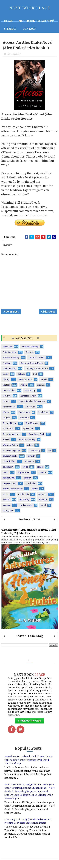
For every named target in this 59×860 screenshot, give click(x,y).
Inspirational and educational (32, 401)
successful (43, 500)
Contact (29, 28)
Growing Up (30, 390)
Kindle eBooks (9, 407)
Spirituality (28, 429)
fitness (40, 467)
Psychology (43, 412)
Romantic (24, 418)
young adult (8, 511)
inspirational (23, 472)
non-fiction (31, 483)
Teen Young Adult (36, 434)
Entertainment (25, 379)
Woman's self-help (27, 440)
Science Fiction (9, 423)
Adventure (7, 347)
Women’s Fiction (10, 445)
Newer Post (11, 311)
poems (35, 489)
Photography (24, 412)
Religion (6, 418)
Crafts (5, 374)
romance (42, 494)
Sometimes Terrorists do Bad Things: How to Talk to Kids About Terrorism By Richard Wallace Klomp (28, 760)
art (49, 450)
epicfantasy (8, 467)
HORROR (7, 396)
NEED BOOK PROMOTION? (36, 21)
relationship (23, 494)
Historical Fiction (28, 396)
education (29, 461)
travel (43, 505)
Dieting (6, 379)
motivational (8, 478)
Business (29, 352)
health (5, 472)
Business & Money (11, 358)
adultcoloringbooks (11, 450)
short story (24, 500)
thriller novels (26, 505)
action (30, 445)
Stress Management (12, 434)
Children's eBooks (36, 358)
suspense (7, 505)
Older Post (48, 311)
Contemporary (9, 368)
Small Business (32, 423)
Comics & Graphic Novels (31, 363)
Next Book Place (23, 338)
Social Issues (8, 429)
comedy (31, 456)
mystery (17, 54)
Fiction (23, 385)
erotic (25, 467)
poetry (6, 494)
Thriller (6, 440)
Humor (6, 401)
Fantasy (6, 385)
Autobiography (9, 352)
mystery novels (9, 483)
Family (44, 379)
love (9, 54)
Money (6, 412)
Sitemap (10, 28)
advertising (34, 450)
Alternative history (30, 347)
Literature (30, 407)
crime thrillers (9, 461)
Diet (35, 374)
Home (8, 21)
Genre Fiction (9, 390)
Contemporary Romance (36, 368)
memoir (42, 472)
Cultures (21, 374)
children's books (10, 456)
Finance (41, 385)
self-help (6, 500)
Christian (7, 363)
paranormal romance (12, 489)
